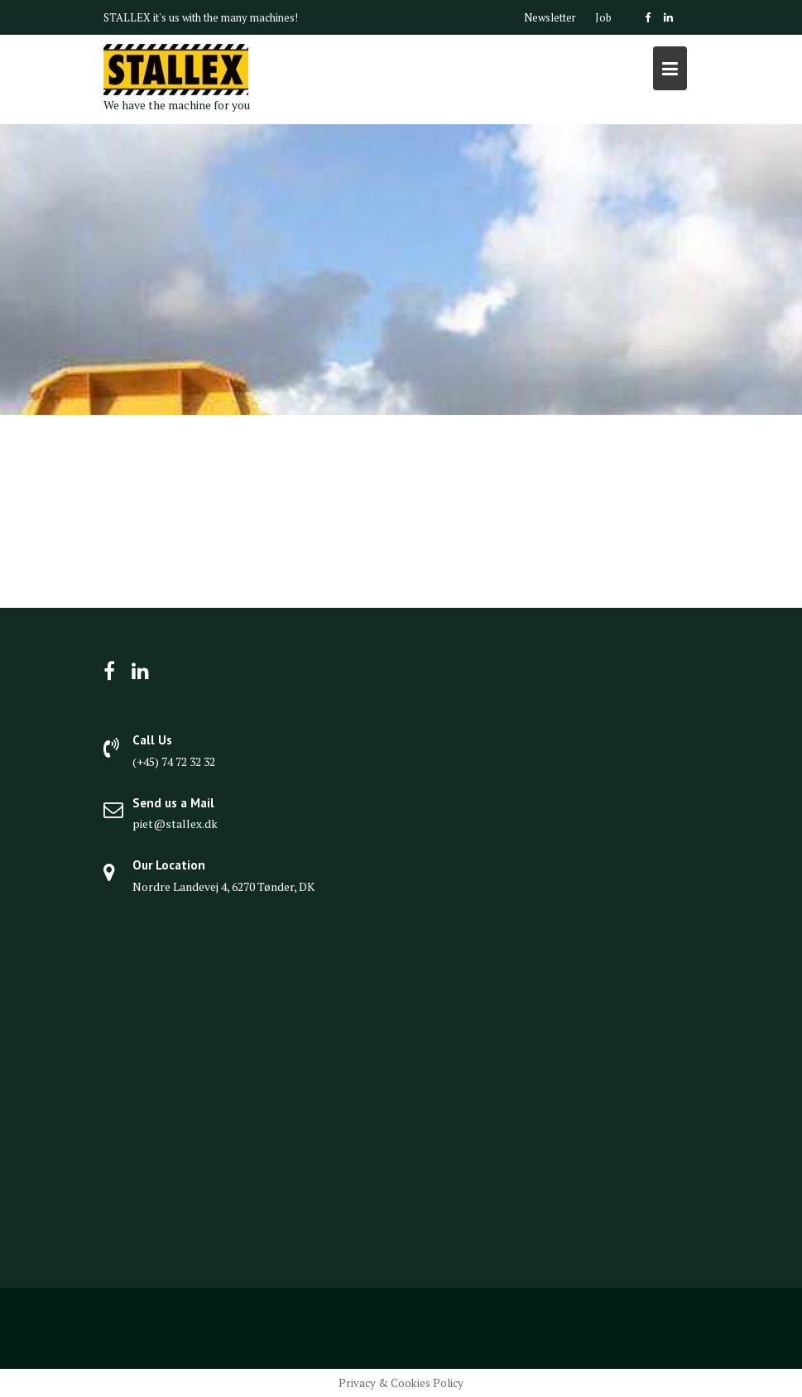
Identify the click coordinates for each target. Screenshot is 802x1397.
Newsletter (550, 17)
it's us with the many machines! (225, 17)
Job (603, 17)
